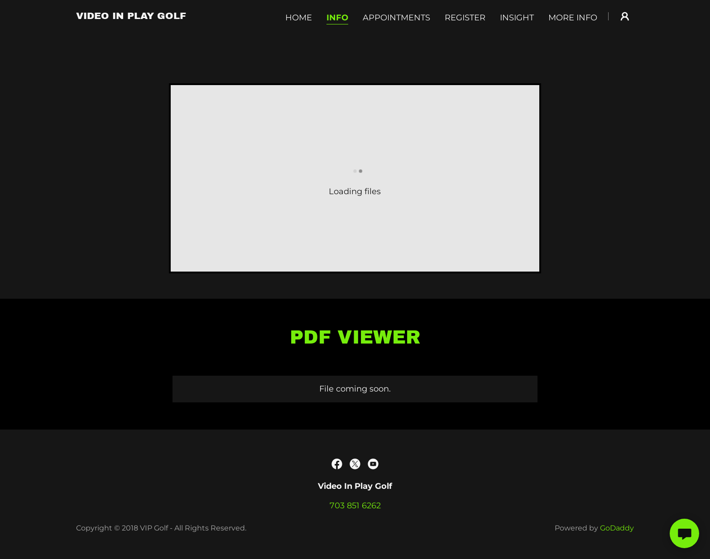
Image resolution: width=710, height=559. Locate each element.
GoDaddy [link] (617, 528)
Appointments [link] (396, 18)
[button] (625, 16)
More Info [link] (572, 18)
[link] (131, 16)
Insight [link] (517, 18)
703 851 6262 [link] (355, 506)
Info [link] (337, 18)
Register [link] (465, 18)
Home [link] (298, 18)
